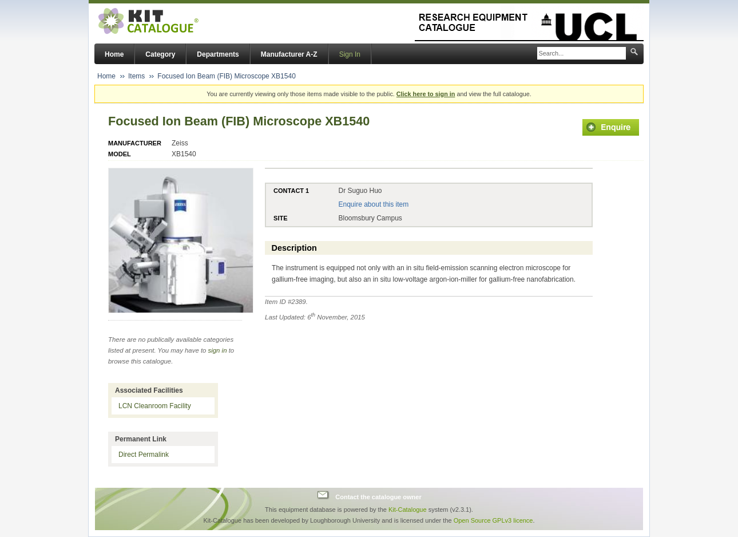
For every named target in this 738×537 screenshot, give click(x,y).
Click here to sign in (425, 93)
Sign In (349, 54)
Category (160, 54)
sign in (217, 350)
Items (136, 76)
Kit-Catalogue (407, 509)
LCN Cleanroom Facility (154, 406)
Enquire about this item (373, 204)
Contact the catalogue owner (378, 496)
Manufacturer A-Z (289, 54)
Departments (218, 54)
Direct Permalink (143, 455)
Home (114, 54)
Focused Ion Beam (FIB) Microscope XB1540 (226, 76)
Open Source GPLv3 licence (493, 520)
